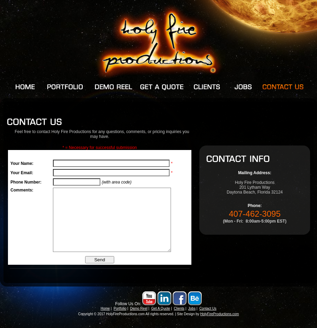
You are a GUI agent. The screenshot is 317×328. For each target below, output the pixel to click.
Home (105, 316)
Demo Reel (138, 316)
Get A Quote (160, 316)
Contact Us (207, 316)
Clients (179, 316)
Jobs (192, 316)
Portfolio (120, 316)
